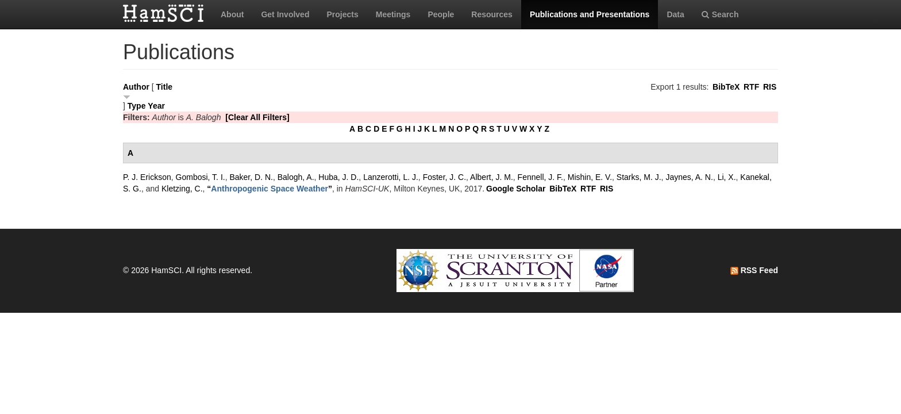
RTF (751, 86)
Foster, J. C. (444, 177)
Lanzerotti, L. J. (390, 177)
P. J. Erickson (147, 177)
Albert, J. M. (491, 177)
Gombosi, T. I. (200, 177)
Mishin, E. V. (590, 177)
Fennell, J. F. (540, 177)
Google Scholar (515, 188)
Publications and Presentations (590, 14)
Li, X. (727, 177)
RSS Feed (754, 270)
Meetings (393, 14)
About (232, 14)
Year (156, 105)
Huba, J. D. (338, 177)
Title (164, 86)
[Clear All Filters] (257, 117)
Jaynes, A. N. (689, 177)
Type (137, 105)
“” (269, 188)
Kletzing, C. (182, 188)
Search (720, 14)
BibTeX (726, 86)
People (441, 14)
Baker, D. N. (250, 177)
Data (675, 14)
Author (136, 86)
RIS (769, 86)
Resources (492, 14)
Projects (342, 14)
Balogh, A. (296, 177)
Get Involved (285, 14)
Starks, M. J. (639, 177)
